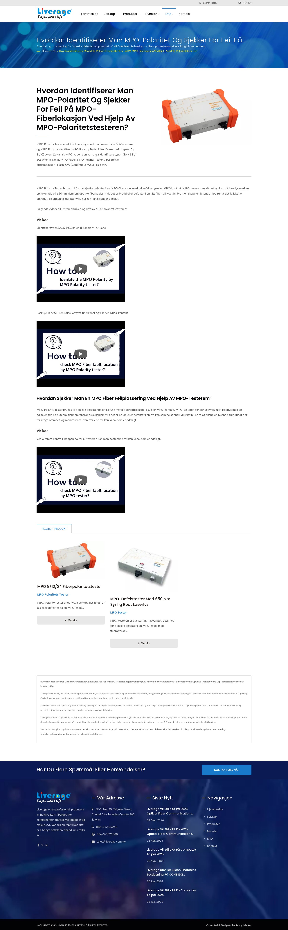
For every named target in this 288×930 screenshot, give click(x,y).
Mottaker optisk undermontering (56, 734)
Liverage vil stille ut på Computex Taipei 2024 (171, 891)
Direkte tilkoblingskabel (183, 729)
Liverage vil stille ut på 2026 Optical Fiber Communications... (170, 810)
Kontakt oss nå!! (226, 769)
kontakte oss (96, 734)
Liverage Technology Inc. (71, 924)
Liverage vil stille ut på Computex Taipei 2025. (171, 851)
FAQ (169, 14)
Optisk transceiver (91, 729)
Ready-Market (243, 924)
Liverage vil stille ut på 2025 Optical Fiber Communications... (170, 830)
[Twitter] (42, 844)
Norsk (246, 2)
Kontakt (184, 14)
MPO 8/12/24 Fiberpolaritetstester (69, 586)
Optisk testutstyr (120, 729)
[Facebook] (38, 844)
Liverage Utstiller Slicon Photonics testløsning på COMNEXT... (171, 871)
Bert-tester (106, 729)
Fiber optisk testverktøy (141, 729)
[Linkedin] (47, 844)
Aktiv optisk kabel (162, 729)
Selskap (111, 14)
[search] (200, 3)
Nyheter (152, 14)
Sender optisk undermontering (210, 729)
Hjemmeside (89, 14)
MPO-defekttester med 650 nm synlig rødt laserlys (140, 601)
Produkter (131, 14)
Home (45, 50)
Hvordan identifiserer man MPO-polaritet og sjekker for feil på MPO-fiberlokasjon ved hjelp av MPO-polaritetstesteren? (128, 50)
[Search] (219, 3)
